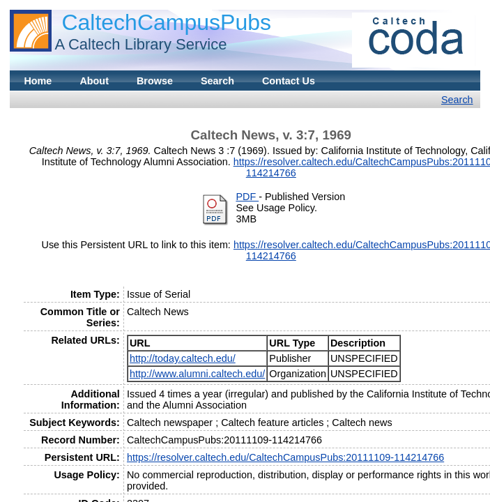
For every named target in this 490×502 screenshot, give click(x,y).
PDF (247, 196)
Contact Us (288, 80)
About (94, 80)
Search (217, 80)
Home (38, 80)
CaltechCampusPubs (166, 22)
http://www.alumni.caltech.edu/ (197, 373)
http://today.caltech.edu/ (183, 358)
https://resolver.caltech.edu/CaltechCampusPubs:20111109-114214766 (285, 457)
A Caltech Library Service (140, 44)
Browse (155, 80)
